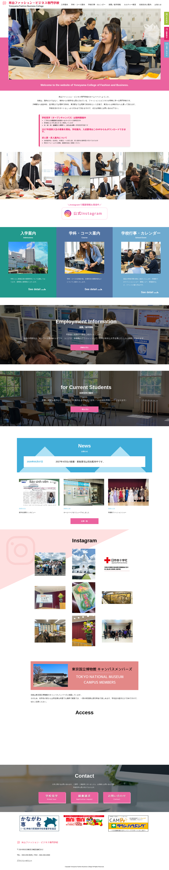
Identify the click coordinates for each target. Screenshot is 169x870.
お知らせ (158, 4)
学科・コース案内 (78, 4)
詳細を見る (85, 347)
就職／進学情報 (115, 4)
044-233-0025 (27, 855)
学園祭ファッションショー (117, 512)
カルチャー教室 (130, 4)
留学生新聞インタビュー (27, 512)
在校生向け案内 (145, 4)
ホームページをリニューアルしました (76, 512)
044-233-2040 (44, 855)
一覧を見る (85, 409)
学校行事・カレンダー (96, 4)
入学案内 (64, 4)
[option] (84, 44)
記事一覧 (84, 521)
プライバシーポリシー (24, 860)
